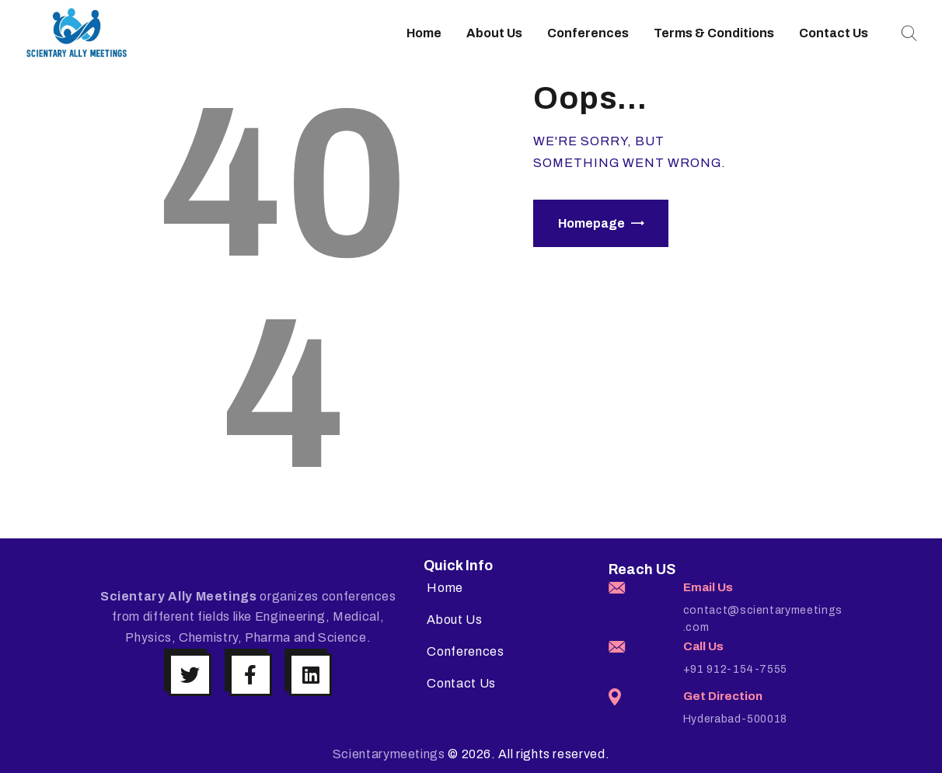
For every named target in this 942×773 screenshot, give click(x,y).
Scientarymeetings (389, 754)
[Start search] (907, 33)
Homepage (591, 223)
